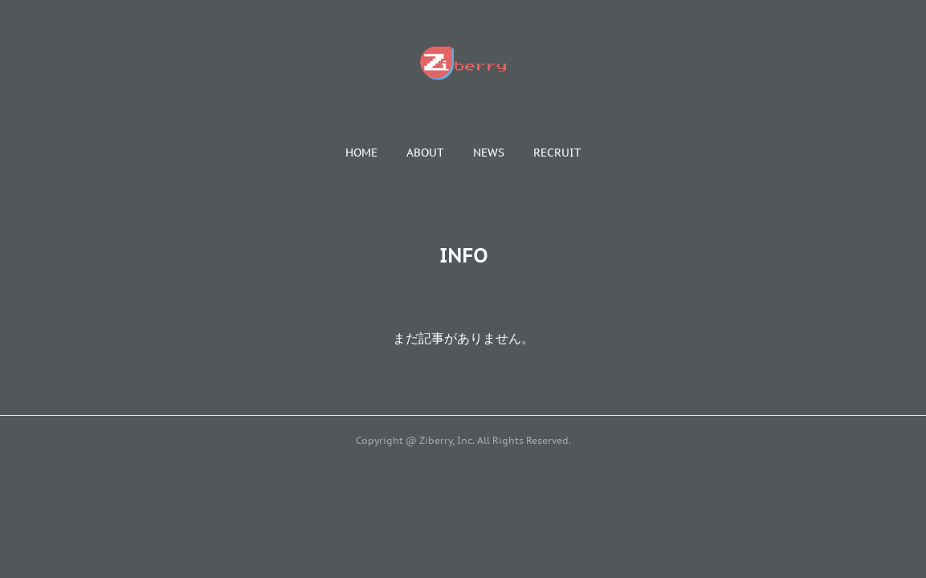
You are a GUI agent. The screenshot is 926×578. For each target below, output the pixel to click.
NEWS (488, 152)
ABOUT (425, 152)
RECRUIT (557, 152)
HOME (361, 152)
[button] (361, 152)
